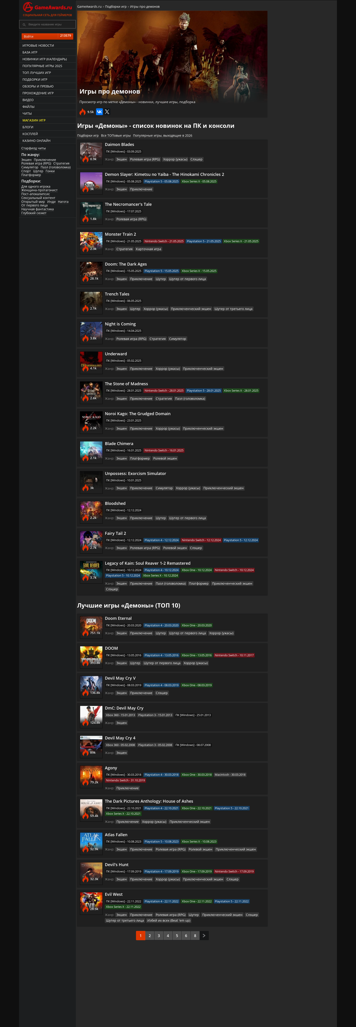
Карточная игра (146, 248)
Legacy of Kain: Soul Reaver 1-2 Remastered (148, 562)
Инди (51, 202)
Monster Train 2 (121, 233)
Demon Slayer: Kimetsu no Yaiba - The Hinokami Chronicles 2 (165, 173)
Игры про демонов (146, 6)
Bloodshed (116, 502)
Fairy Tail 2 (116, 532)
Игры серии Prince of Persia (302, 326)
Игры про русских (292, 255)
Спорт (26, 171)
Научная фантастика (37, 209)
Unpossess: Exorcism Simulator (136, 472)
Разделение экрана (294, 505)
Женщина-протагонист (39, 190)
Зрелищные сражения (297, 220)
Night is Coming (121, 323)
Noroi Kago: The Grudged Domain (138, 413)
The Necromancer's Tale (129, 203)
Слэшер (191, 158)
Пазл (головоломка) (56, 167)
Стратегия (61, 163)
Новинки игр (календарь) (44, 59)
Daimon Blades (120, 143)
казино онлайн (36, 140)
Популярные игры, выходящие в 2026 (163, 134)
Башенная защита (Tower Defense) (300, 182)
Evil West (114, 888)
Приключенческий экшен (187, 308)
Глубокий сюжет (34, 213)
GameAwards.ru (90, 6)
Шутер (38, 171)
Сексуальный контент (38, 198)
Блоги (27, 127)
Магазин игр (34, 120)
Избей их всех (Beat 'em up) (163, 914)
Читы (27, 113)
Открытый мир (33, 202)
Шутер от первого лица (182, 278)
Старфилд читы (33, 148)
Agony (112, 761)
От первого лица (34, 205)
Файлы (28, 106)
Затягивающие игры (296, 362)
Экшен (26, 159)
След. (204, 929)
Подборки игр (34, 79)
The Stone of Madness (127, 383)
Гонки (50, 171)
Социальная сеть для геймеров (47, 8)
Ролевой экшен (162, 457)
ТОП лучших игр (36, 72)
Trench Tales (118, 293)
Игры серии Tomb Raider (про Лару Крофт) (299, 431)
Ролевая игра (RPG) (36, 163)
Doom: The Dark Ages (127, 263)
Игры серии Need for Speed (302, 469)
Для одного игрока (35, 186)
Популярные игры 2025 (42, 66)
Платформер (31, 175)
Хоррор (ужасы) (172, 158)
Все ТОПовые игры (117, 134)
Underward (117, 353)
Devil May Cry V (121, 671)
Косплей (30, 134)
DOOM (112, 641)
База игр (29, 52)
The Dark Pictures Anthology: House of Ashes (150, 795)
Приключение (45, 159)
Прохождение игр (38, 93)
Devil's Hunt (117, 858)
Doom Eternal (119, 612)
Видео (28, 100)
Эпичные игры (289, 398)
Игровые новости (38, 45)
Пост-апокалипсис (35, 194)
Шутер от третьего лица (225, 308)
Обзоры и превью (38, 86)
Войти (47, 36)
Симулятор (29, 167)
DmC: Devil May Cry (125, 701)
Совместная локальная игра (298, 288)
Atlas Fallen (117, 828)
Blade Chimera (120, 443)
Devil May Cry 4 (121, 731)
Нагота (63, 202)
